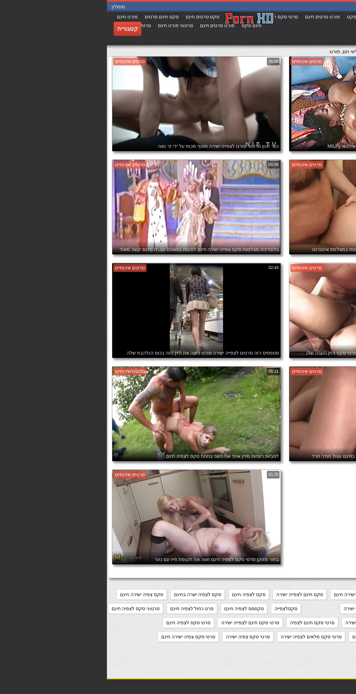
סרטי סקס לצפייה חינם (268, 636)
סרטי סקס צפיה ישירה (141, 636)
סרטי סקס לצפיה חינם (81, 622)
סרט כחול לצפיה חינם (85, 608)
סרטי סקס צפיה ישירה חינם (81, 636)
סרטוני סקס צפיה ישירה (324, 622)
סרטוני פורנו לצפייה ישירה (264, 622)
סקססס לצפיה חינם (137, 608)
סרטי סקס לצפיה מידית (324, 636)
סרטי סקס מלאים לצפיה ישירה (204, 636)
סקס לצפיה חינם (142, 594)
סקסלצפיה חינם (298, 608)
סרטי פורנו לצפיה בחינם (324, 650)
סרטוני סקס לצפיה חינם (29, 608)
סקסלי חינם (336, 608)
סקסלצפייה (179, 608)
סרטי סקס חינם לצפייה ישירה (143, 622)
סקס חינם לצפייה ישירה (192, 594)
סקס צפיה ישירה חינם (34, 594)
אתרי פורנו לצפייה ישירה (323, 594)
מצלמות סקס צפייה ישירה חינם (258, 594)
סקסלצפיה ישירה (254, 608)
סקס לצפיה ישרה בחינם (91, 594)
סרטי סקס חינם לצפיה (205, 622)
